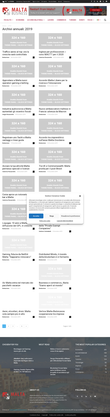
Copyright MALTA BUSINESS (65, 221)
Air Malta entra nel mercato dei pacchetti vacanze (17, 284)
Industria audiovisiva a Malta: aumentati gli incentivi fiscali (17, 110)
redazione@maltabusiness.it (18, 410)
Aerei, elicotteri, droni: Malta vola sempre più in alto (16, 312)
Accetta (36, 216)
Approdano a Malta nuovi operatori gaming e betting (15, 81)
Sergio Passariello (8, 114)
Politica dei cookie (44, 221)
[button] (80, 196)
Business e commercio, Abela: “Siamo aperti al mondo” (54, 284)
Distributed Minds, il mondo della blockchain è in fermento (54, 255)
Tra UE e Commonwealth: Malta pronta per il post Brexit (54, 167)
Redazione (5, 57)
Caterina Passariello (45, 57)
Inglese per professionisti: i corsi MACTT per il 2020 (52, 53)
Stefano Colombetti (45, 231)
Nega (52, 216)
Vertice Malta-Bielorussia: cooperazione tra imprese (52, 312)
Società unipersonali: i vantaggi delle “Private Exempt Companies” (54, 226)
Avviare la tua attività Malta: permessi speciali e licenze (16, 167)
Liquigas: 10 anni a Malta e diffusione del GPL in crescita (17, 224)
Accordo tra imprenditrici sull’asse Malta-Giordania (51, 138)
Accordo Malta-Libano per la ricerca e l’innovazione (53, 81)
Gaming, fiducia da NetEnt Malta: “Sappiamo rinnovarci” (16, 255)
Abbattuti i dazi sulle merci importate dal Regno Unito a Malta (23, 361)
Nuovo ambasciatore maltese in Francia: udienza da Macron (55, 110)
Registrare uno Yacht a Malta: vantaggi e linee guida (16, 138)
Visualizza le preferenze (70, 216)
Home (4, 26)
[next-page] (26, 326)
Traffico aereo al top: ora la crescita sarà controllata (15, 53)
